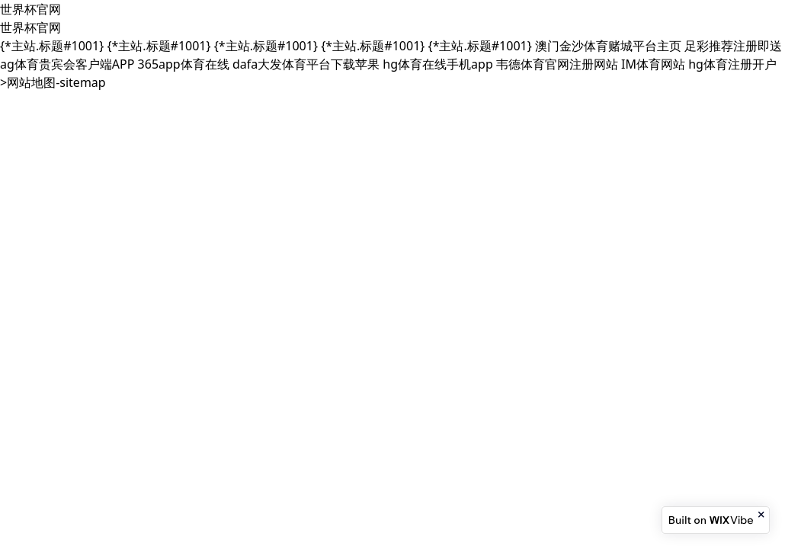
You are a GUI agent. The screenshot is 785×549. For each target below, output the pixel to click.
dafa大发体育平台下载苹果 (306, 64)
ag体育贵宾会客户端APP (67, 64)
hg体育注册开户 (732, 64)
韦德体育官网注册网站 (557, 64)
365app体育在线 (183, 64)
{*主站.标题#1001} (52, 45)
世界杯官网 (30, 9)
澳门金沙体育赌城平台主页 (608, 45)
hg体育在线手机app (437, 64)
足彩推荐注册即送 (733, 45)
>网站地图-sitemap (53, 82)
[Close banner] (762, 515)
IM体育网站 (653, 64)
